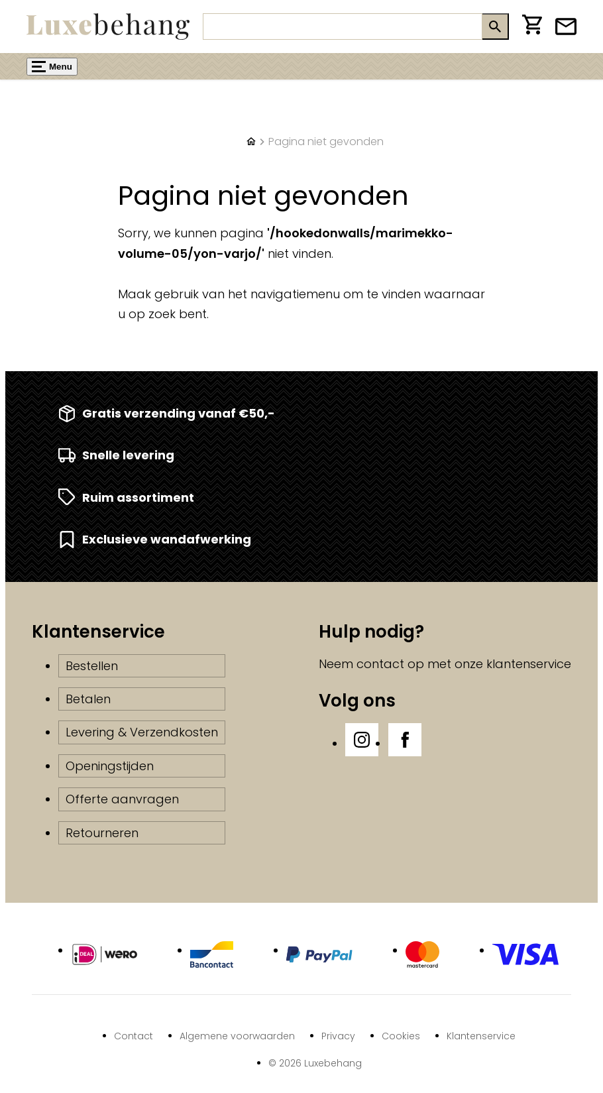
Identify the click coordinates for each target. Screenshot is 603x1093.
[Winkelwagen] (532, 27)
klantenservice (528, 664)
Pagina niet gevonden (326, 141)
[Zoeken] (342, 26)
